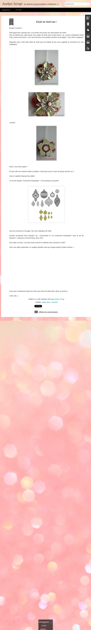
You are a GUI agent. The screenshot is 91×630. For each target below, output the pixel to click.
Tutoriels (54, 302)
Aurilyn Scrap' (59, 299)
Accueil (18, 10)
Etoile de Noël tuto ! (46, 22)
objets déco (46, 302)
